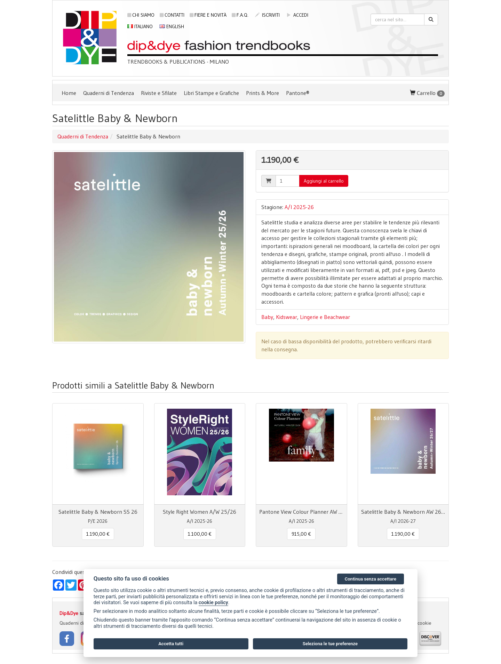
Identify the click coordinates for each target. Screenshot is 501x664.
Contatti (172, 15)
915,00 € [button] (301, 534)
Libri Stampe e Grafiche (211, 92)
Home (69, 92)
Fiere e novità (208, 15)
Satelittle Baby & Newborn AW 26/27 (403, 511)
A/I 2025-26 (299, 206)
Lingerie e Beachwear (325, 316)
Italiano (140, 26)
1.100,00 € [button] (200, 534)
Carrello (427, 93)
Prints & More (262, 92)
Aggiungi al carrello (324, 181)
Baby (267, 316)
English (171, 26)
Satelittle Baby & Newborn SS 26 (97, 511)
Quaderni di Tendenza (108, 92)
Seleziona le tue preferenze (330, 643)
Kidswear (286, 316)
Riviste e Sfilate (159, 92)
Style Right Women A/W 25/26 (199, 511)
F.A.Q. (240, 15)
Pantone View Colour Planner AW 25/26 (301, 511)
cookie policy (213, 603)
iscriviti (267, 15)
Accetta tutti (170, 643)
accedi (297, 15)
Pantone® (297, 92)
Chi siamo (140, 15)
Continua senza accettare (370, 579)
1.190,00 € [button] (98, 534)
